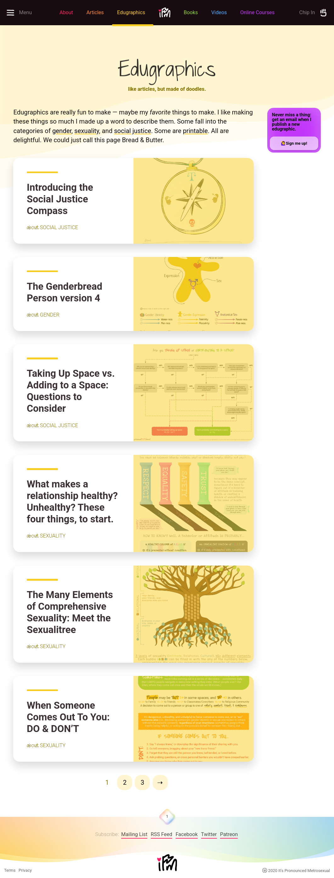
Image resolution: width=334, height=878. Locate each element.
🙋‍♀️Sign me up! (294, 143)
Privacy (25, 870)
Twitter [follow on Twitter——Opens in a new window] (209, 834)
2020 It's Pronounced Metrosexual (296, 870)
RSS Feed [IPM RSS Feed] (161, 834)
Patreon (229, 834)
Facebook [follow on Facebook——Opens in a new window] (187, 834)
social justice (132, 131)
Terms (9, 870)
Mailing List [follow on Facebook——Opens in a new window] (134, 834)
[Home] (167, 863)
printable (195, 131)
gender (61, 131)
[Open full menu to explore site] (26, 12)
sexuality (86, 131)
